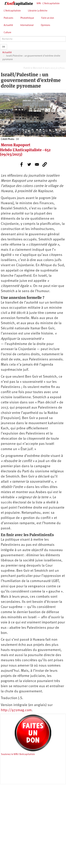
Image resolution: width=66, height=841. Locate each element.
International (27, 25)
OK (3, 47)
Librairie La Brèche (37, 11)
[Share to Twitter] (29, 164)
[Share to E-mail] (37, 164)
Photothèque (27, 18)
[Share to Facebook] (21, 164)
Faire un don (47, 18)
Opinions (45, 25)
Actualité (8, 25)
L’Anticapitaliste (12, 11)
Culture (7, 32)
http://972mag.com (16, 710)
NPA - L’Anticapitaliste (48, 3)
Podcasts (8, 18)
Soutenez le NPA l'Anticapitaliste (18, 754)
